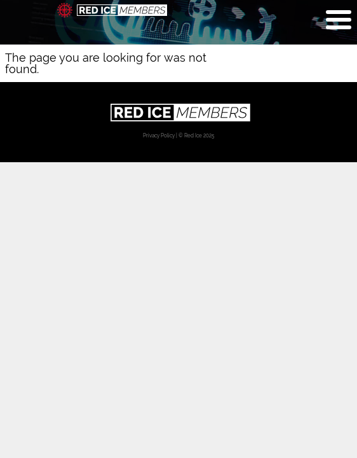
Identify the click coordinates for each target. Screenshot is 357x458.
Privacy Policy (159, 136)
